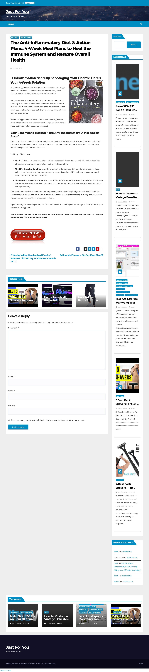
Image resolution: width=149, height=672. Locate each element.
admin (117, 581)
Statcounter (5, 670)
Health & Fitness (25, 37)
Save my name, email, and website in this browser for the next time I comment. (47, 420)
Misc (118, 189)
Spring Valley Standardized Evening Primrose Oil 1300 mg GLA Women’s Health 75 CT (33, 258)
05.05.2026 (122, 202)
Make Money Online (123, 292)
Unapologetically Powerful (55, 299)
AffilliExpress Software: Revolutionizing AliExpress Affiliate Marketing (127, 566)
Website (11, 405)
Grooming (120, 480)
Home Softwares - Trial (124, 286)
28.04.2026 (122, 492)
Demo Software (122, 280)
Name (11, 376)
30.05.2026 (122, 114)
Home (11, 24)
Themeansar (50, 663)
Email (11, 391)
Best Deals (14, 37)
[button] (141, 24)
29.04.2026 (122, 408)
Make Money (121, 102)
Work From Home (132, 102)
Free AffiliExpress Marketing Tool (90, 617)
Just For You (17, 11)
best (132, 114)
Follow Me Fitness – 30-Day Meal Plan (81, 255)
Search (117, 36)
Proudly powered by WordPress (17, 663)
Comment (13, 328)
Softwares (120, 294)
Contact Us (126, 552)
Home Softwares (122, 283)
